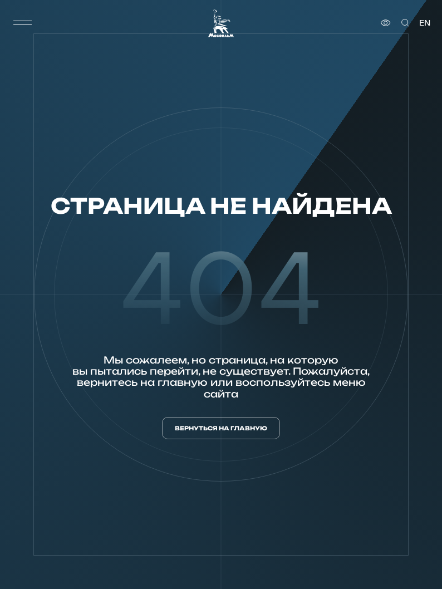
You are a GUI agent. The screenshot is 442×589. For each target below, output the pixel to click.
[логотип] (221, 23)
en (424, 23)
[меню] (23, 23)
